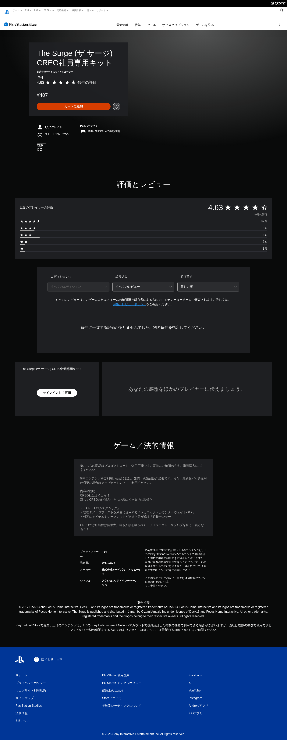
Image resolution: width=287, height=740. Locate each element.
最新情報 (76, 10)
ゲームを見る (183, 21)
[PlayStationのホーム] (7, 10)
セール (129, 21)
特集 (116, 21)
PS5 (27, 10)
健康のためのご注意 (157, 578)
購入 (89, 10)
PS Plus (47, 10)
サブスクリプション (154, 21)
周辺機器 (61, 10)
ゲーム (16, 10)
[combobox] (78, 283)
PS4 (36, 10)
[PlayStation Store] (21, 21)
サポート (101, 10)
